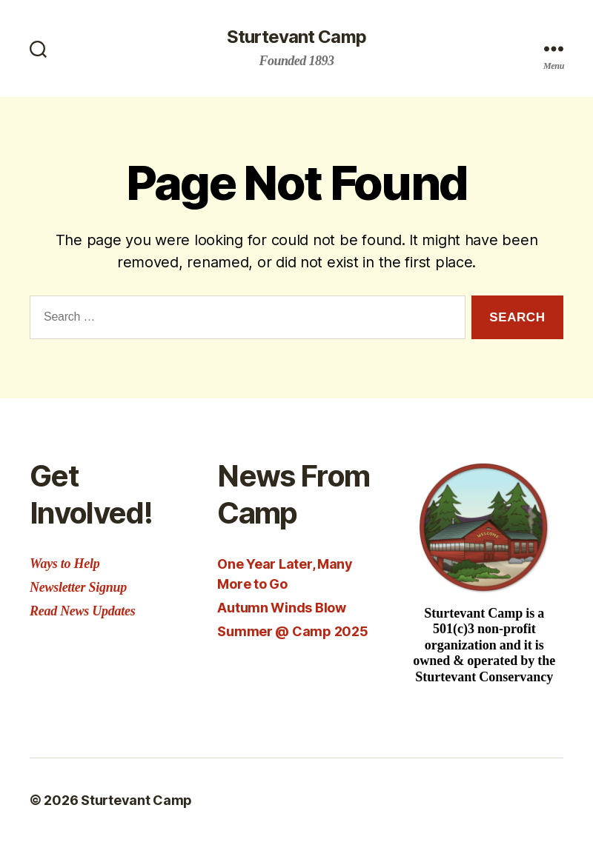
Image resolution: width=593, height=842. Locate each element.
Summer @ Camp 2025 (292, 631)
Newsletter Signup (78, 587)
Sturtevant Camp (296, 37)
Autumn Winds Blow (281, 607)
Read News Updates (82, 611)
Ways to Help (64, 563)
